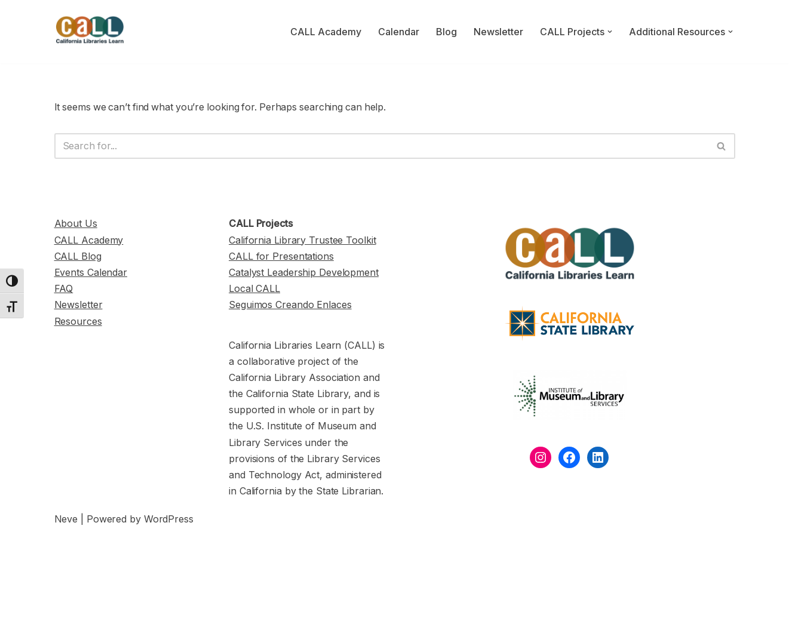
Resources (78, 322)
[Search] (381, 146)
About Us (75, 224)
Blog (446, 32)
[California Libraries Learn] (90, 32)
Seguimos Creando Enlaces (290, 305)
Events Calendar (91, 273)
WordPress (169, 519)
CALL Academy (325, 32)
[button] (609, 31)
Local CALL (254, 289)
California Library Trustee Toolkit (302, 241)
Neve (66, 519)
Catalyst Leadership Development (304, 273)
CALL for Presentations (281, 257)
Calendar (398, 32)
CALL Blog (78, 257)
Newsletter (498, 32)
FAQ (63, 289)
